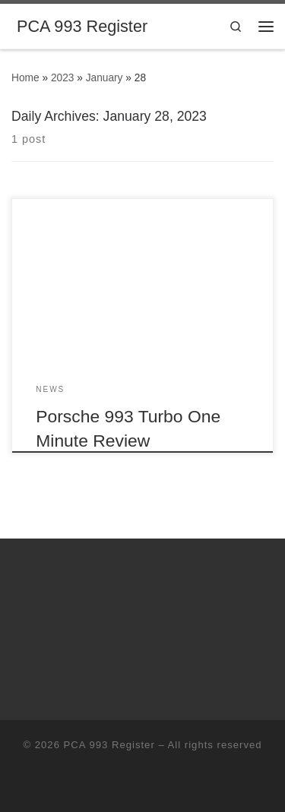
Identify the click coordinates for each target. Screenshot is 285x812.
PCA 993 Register (109, 744)
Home (25, 78)
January (104, 78)
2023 (62, 78)
